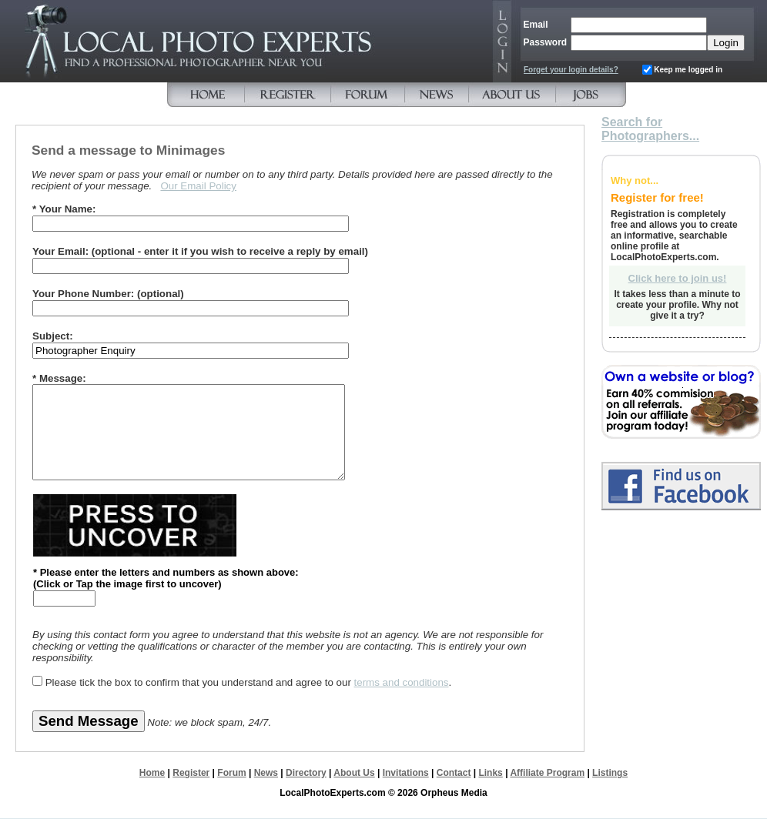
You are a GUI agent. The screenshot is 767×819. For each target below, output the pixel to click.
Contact (454, 772)
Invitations (406, 772)
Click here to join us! (677, 278)
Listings (610, 772)
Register (190, 772)
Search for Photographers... (650, 128)
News (266, 772)
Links (490, 772)
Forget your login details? (571, 69)
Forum (231, 772)
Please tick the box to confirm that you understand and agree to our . (248, 682)
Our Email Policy (198, 186)
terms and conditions (401, 682)
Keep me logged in (688, 69)
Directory (306, 772)
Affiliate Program (547, 772)
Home (152, 772)
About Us (353, 772)
